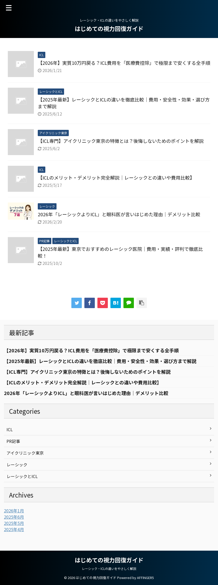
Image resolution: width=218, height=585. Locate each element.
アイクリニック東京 (25, 453)
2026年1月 (14, 510)
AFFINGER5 (145, 577)
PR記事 (13, 441)
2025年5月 (14, 523)
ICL (10, 429)
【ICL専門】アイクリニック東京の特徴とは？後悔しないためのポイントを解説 (121, 140)
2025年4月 (14, 529)
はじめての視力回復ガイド (109, 28)
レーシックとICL (22, 476)
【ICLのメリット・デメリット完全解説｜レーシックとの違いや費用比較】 (116, 177)
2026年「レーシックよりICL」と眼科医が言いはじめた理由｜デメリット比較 (119, 214)
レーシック (17, 464)
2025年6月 (14, 517)
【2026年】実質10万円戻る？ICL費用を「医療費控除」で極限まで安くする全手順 (124, 62)
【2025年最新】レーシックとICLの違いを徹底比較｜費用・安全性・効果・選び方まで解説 (100, 361)
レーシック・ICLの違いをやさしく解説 (109, 568)
